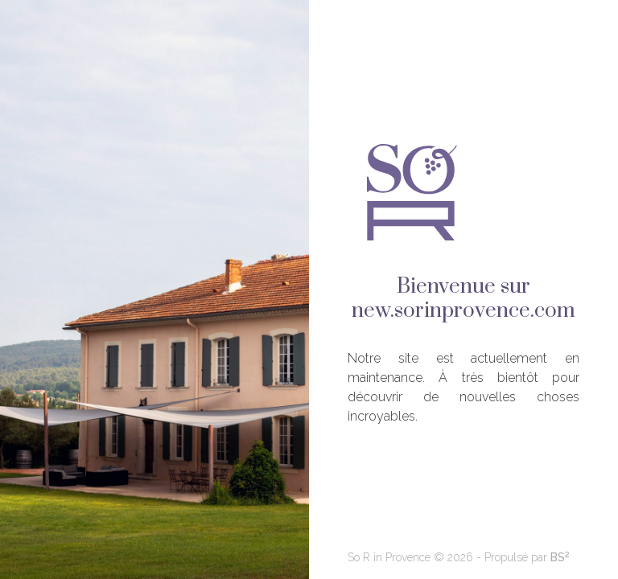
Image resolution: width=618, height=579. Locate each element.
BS (560, 557)
